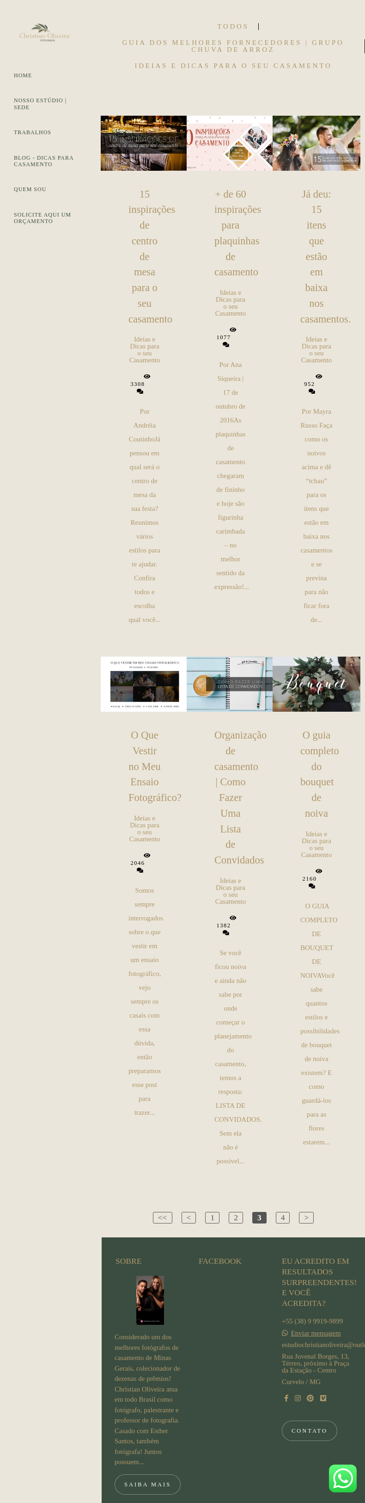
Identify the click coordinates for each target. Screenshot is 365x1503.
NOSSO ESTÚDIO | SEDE (40, 103)
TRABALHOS (32, 132)
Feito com (233, 1495)
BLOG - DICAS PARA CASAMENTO (43, 161)
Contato (310, 1403)
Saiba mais (147, 1457)
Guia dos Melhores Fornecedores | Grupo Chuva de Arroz (233, 46)
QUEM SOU (30, 189)
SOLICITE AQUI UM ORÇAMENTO (42, 217)
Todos (233, 26)
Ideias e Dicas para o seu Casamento (233, 65)
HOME (23, 75)
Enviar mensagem (316, 1306)
